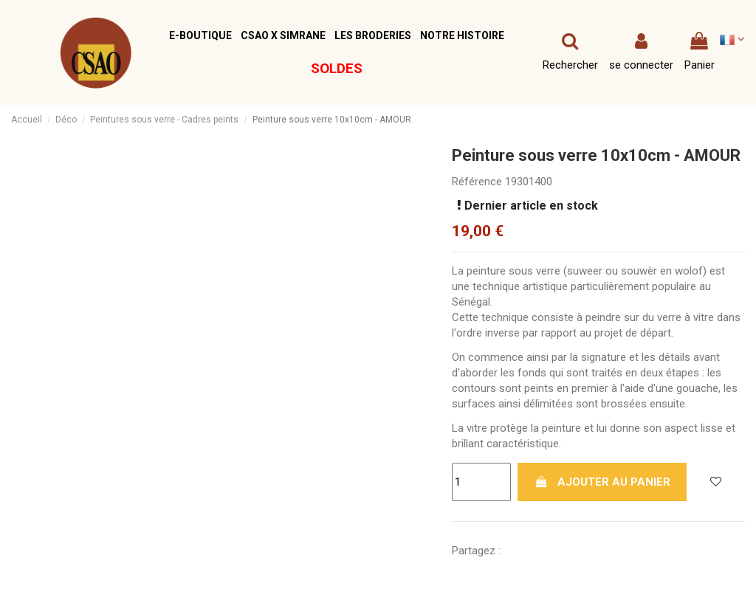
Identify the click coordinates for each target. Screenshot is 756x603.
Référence (477, 181)
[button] (200, 35)
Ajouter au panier (602, 482)
